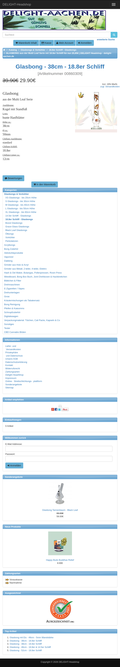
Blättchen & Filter (12, 280)
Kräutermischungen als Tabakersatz (22, 300)
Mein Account (64, 43)
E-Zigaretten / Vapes (14, 288)
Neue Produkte (13, 526)
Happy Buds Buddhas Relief (60, 560)
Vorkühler (9, 237)
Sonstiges (9, 324)
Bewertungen (13, 178)
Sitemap (9, 387)
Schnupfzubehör (12, 312)
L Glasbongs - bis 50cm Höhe (19, 208)
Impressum (10, 378)
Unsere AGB (11, 359)
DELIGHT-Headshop (69, 662)
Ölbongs (9, 233)
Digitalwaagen (11, 316)
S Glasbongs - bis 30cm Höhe (19, 201)
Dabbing (8, 261)
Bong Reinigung (12, 304)
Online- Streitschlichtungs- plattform (23, 381)
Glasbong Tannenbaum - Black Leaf (60, 510)
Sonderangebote (13, 384)
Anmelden (85, 43)
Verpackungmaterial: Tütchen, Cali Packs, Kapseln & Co (32, 320)
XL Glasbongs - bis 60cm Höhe (20, 212)
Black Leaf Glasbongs (15, 230)
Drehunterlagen (12, 292)
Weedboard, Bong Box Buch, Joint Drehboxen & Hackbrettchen (35, 276)
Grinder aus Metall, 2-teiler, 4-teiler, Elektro (25, 268)
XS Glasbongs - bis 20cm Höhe (20, 197)
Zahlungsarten (12, 371)
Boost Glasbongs (13, 223)
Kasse (46, 43)
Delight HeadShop (14, 375)
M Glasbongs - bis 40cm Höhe (19, 205)
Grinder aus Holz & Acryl (16, 264)
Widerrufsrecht (12, 368)
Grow (6, 296)
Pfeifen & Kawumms (14, 308)
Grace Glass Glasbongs (16, 226)
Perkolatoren (11, 241)
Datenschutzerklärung (16, 362)
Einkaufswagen (13, 419)
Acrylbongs (9, 245)
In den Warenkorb (45, 184)
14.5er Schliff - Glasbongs (17, 215)
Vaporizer (9, 257)
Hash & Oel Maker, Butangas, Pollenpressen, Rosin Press (33, 272)
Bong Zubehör (11, 249)
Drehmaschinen (12, 284)
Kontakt (9, 365)
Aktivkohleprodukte (13, 253)
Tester (7, 328)
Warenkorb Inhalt (26, 43)
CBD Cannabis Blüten (15, 332)
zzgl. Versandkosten (110, 86)
